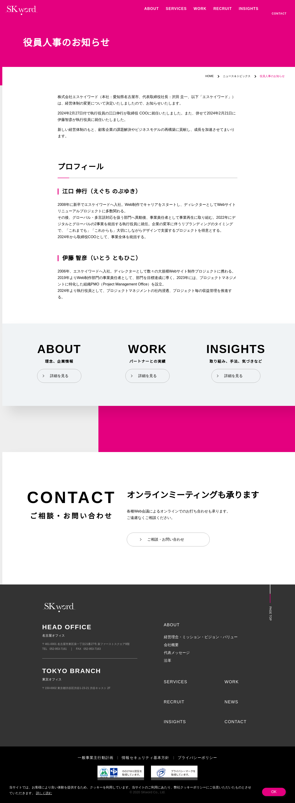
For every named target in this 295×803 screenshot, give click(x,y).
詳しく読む (43, 793)
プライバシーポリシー (197, 758)
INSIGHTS (175, 722)
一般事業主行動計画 (96, 758)
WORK (231, 682)
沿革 (167, 660)
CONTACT (235, 722)
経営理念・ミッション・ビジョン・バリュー (201, 637)
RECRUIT (174, 702)
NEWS (231, 702)
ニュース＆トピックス (237, 76)
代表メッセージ (177, 653)
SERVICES (175, 682)
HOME (210, 76)
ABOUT (172, 625)
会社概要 (171, 645)
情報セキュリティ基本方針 (145, 758)
